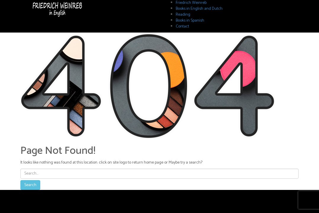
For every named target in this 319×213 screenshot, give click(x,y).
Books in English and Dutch (199, 8)
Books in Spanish (190, 20)
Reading (183, 14)
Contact (182, 26)
